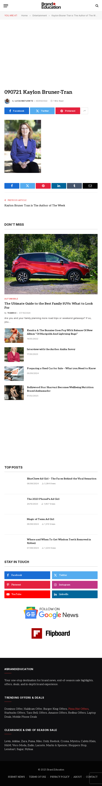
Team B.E (11, 313)
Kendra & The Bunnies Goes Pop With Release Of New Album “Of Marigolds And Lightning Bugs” (59, 332)
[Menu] (6, 6)
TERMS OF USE (37, 777)
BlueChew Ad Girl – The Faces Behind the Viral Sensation (61, 478)
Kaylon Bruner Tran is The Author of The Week (34, 205)
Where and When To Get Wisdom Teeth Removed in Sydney (59, 541)
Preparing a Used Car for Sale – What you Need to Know (61, 368)
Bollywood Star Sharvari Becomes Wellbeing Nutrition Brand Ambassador (60, 389)
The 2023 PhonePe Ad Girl (43, 499)
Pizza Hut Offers (78, 708)
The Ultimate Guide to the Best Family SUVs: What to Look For (48, 306)
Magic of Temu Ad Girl (40, 519)
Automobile (11, 299)
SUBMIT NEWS (16, 777)
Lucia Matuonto (24, 101)
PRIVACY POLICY (59, 777)
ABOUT (77, 777)
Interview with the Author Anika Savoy (51, 349)
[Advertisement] (51, 51)
